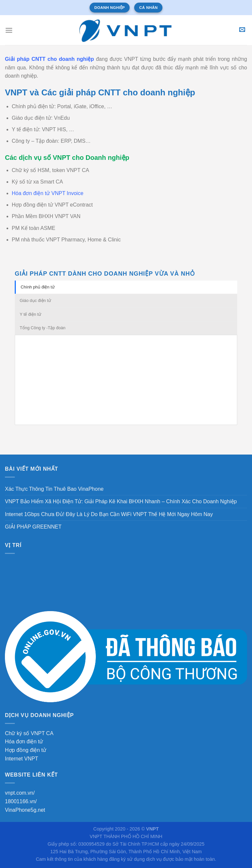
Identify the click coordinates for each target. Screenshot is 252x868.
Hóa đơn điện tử (24, 741)
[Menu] (9, 30)
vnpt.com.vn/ (20, 793)
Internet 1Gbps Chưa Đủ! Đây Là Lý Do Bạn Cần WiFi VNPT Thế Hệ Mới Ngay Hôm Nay (109, 514)
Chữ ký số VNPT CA (29, 733)
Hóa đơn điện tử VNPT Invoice (47, 193)
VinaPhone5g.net (25, 810)
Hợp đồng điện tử (25, 750)
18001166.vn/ (21, 801)
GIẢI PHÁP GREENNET (33, 527)
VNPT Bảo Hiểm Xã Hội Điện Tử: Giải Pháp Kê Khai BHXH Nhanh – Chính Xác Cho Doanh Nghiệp (121, 501)
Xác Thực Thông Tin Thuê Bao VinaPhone (54, 489)
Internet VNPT (21, 758)
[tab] (126, 287)
